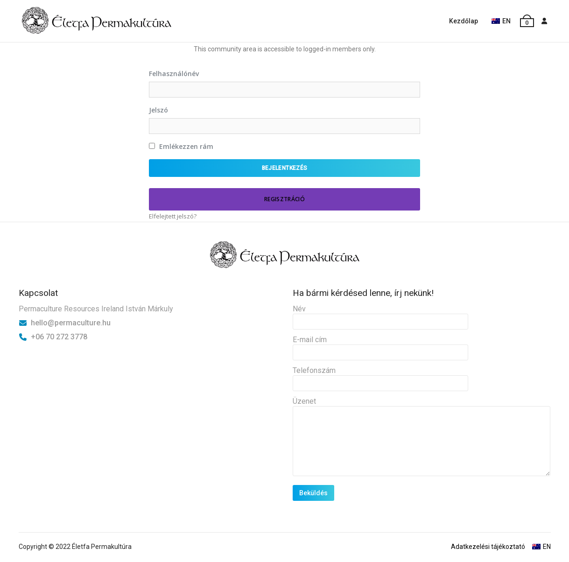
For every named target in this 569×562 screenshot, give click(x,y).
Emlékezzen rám (181, 146)
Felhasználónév (174, 73)
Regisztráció (284, 199)
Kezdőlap (463, 21)
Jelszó (158, 109)
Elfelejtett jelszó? (173, 216)
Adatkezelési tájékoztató (488, 546)
